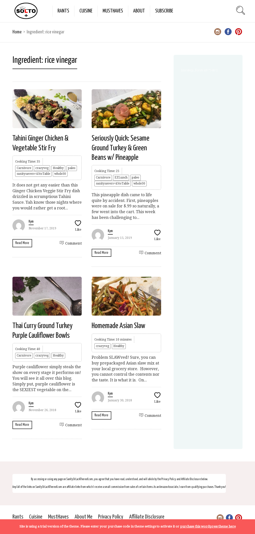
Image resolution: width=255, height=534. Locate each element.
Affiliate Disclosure (146, 517)
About (139, 10)
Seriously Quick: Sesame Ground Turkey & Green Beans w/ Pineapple (120, 148)
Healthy (58, 168)
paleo (71, 168)
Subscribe (164, 10)
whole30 (60, 174)
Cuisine (85, 10)
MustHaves (113, 10)
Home (17, 32)
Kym (31, 221)
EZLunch (121, 177)
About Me (83, 517)
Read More (22, 243)
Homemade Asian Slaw (118, 326)
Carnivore (24, 168)
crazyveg (42, 168)
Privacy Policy (110, 517)
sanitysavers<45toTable (33, 174)
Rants (63, 10)
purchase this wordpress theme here (208, 526)
